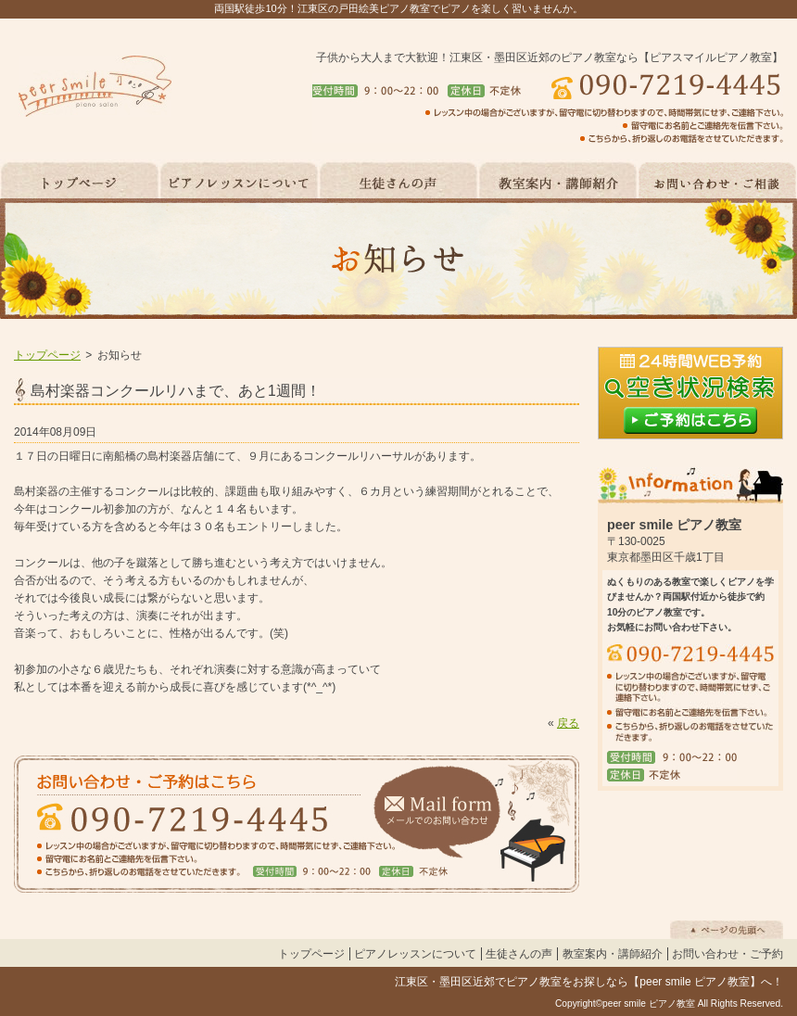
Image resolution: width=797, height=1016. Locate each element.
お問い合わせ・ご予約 (727, 953)
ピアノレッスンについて (415, 953)
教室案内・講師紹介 (613, 953)
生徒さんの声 (519, 953)
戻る (568, 723)
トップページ (47, 355)
